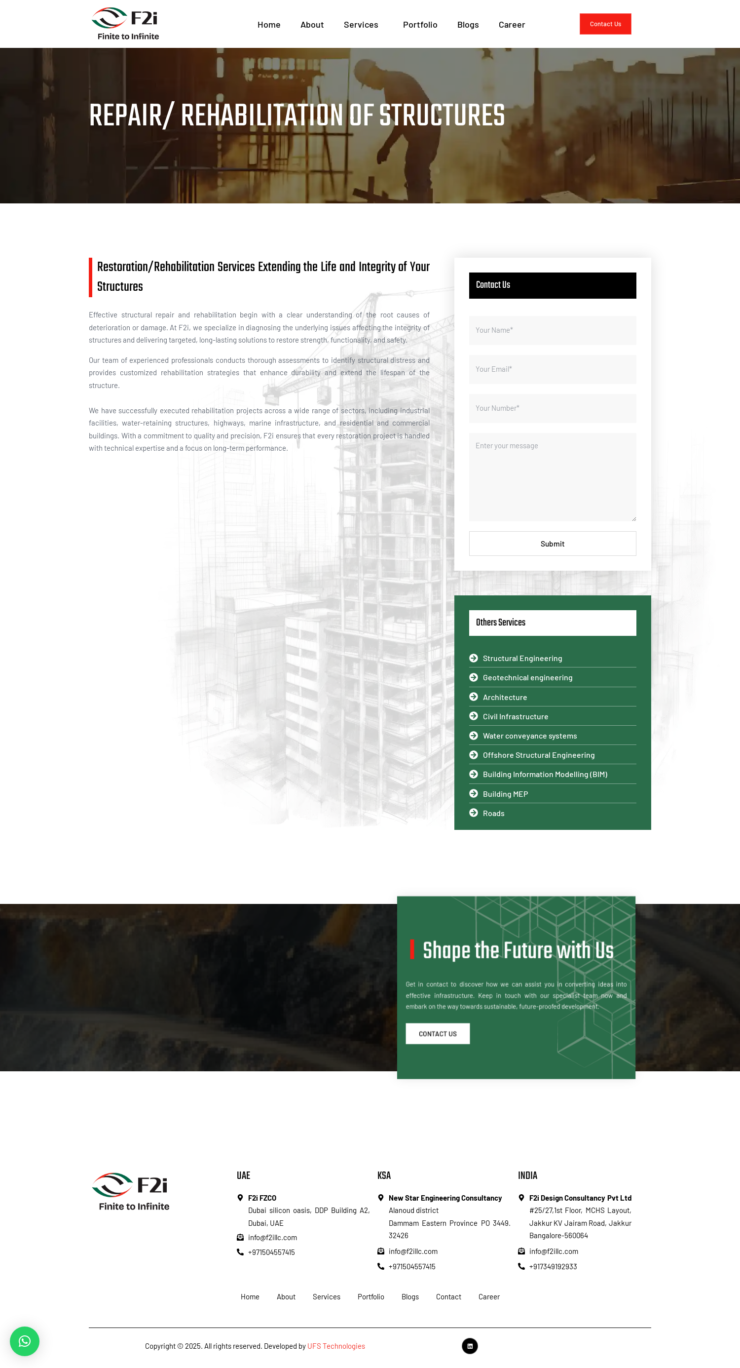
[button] (24, 1341)
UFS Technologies (336, 1348)
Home (269, 24)
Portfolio (420, 24)
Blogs (468, 24)
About (312, 24)
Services (363, 24)
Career (512, 24)
